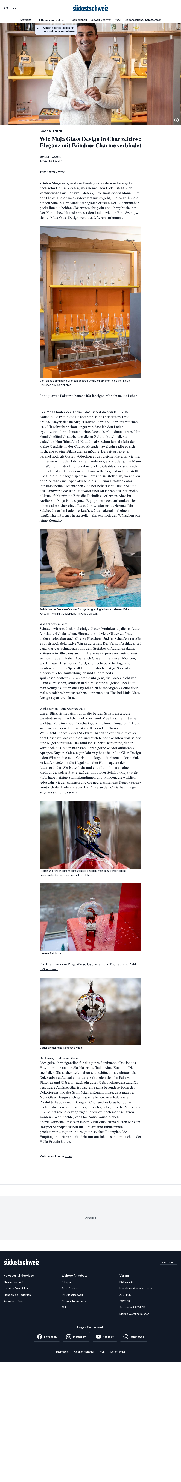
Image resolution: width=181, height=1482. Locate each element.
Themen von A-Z (13, 1282)
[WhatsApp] (133, 1337)
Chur (68, 1156)
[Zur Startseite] (91, 8)
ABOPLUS (125, 1294)
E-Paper (66, 1282)
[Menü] (10, 8)
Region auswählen (53, 19)
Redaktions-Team (14, 1301)
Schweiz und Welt (100, 19)
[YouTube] (105, 1337)
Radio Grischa (70, 1288)
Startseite (25, 19)
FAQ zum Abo (127, 1282)
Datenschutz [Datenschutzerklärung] (117, 1351)
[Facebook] (47, 1337)
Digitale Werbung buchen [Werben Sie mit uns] (134, 1313)
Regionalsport (79, 19)
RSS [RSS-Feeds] (64, 1307)
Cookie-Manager (84, 1351)
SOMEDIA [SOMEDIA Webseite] (124, 1301)
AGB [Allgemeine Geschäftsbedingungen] (102, 1351)
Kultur (118, 19)
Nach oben (168, 1262)
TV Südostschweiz (72, 1294)
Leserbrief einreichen (16, 1288)
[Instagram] (76, 1337)
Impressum (62, 1351)
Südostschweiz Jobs (74, 1301)
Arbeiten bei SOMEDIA (132, 1307)
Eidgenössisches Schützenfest (143, 19)
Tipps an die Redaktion (17, 1294)
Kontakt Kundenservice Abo (135, 1288)
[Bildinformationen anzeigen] (176, 120)
